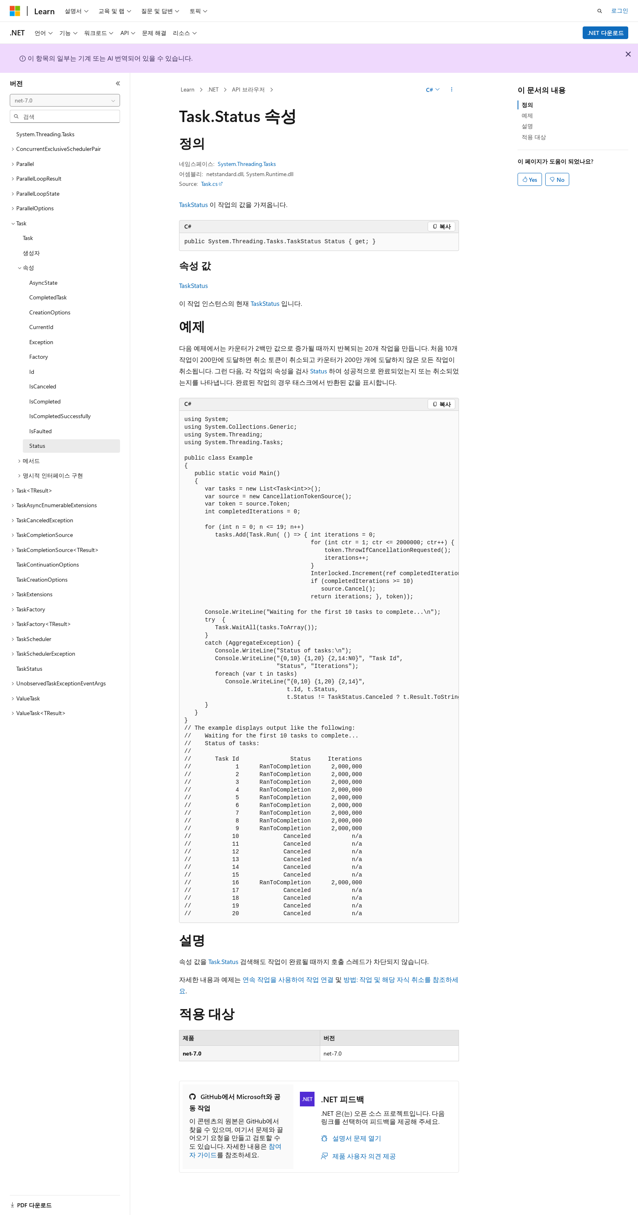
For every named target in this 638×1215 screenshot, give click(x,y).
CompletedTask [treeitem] (48, 297)
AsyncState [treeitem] (43, 282)
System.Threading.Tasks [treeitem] (45, 134)
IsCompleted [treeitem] (45, 401)
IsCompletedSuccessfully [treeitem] (60, 416)
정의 (527, 105)
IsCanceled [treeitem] (42, 386)
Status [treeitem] (37, 445)
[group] (319, 667)
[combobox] (65, 100)
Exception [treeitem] (41, 342)
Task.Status (223, 961)
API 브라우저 (248, 89)
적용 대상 (534, 137)
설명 (527, 126)
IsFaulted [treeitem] (40, 431)
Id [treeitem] (31, 371)
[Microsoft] (15, 11)
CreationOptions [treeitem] (49, 312)
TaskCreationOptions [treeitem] (42, 579)
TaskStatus (193, 204)
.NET (213, 89)
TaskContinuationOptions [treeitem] (47, 564)
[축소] (118, 83)
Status (318, 370)
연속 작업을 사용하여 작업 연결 (288, 979)
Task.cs (209, 184)
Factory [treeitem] (38, 356)
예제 (527, 115)
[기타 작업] (452, 89)
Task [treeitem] (28, 238)
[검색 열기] (600, 11)
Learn (187, 89)
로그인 (619, 10)
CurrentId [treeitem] (41, 327)
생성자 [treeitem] (31, 253)
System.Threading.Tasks (247, 164)
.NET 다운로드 (606, 33)
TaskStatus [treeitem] (29, 668)
